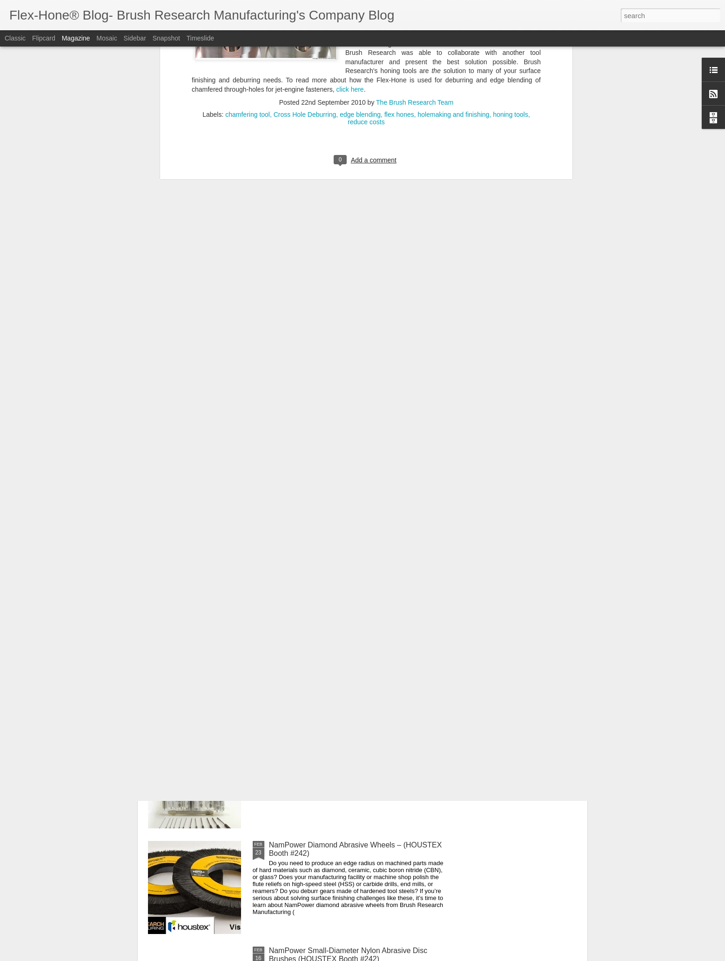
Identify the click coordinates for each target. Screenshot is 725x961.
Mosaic (106, 38)
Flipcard (43, 38)
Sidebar (135, 38)
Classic (15, 38)
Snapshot (166, 38)
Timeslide (200, 38)
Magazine (76, 38)
